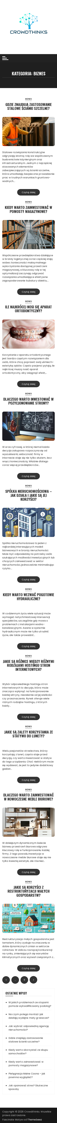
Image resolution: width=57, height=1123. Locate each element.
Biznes (28, 99)
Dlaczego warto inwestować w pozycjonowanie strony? (28, 401)
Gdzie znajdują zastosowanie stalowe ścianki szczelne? (28, 106)
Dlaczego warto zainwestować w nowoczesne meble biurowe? (28, 796)
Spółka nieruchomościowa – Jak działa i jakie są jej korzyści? (28, 495)
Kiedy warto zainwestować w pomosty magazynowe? (28, 209)
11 (24, 979)
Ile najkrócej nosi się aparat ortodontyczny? (28, 308)
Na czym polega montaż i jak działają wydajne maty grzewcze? (29, 1016)
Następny (33, 980)
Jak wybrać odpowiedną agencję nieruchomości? (29, 1027)
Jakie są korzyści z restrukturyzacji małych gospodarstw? (29, 891)
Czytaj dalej (28, 192)
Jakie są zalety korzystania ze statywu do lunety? (28, 733)
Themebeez (34, 1119)
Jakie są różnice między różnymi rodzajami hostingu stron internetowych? (28, 665)
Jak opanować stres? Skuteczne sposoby (28, 1087)
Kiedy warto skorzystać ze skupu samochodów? (28, 1051)
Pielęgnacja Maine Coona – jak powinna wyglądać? (27, 1075)
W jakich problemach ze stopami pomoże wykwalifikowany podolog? (30, 1004)
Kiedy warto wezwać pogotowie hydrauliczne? (28, 596)
